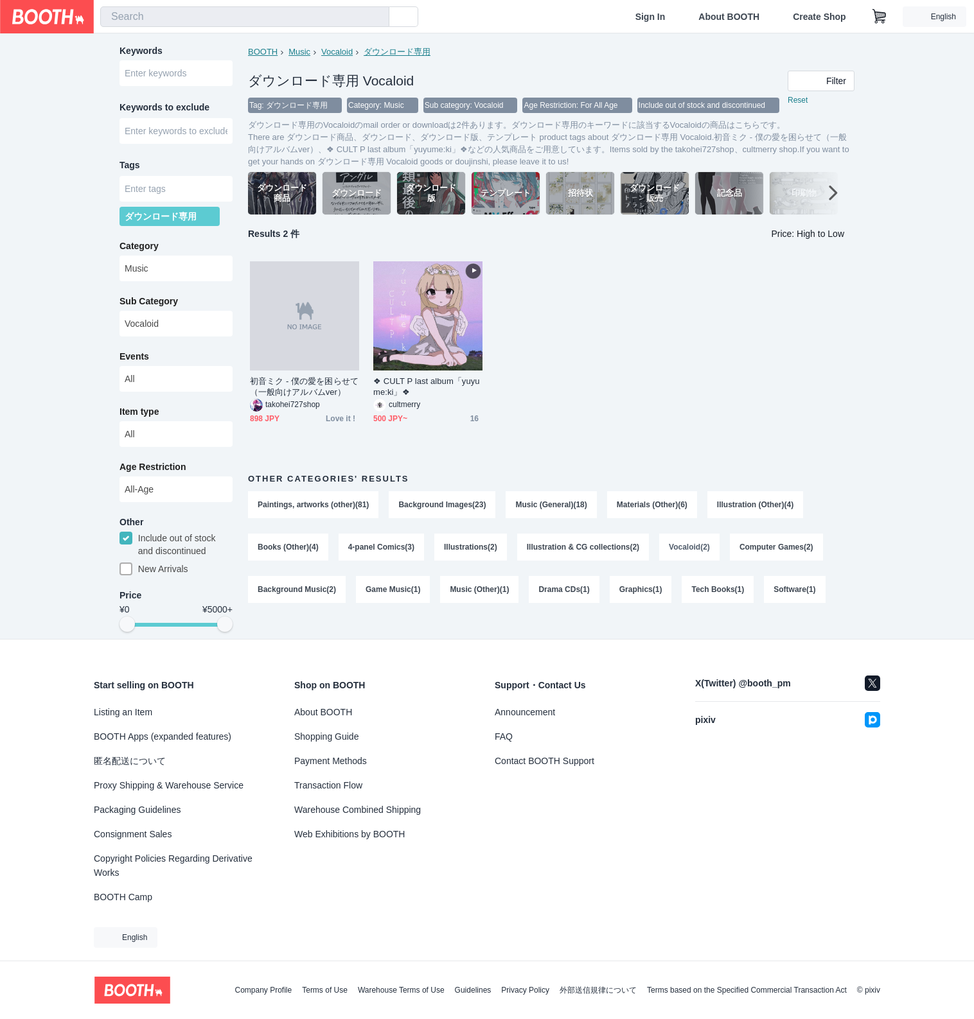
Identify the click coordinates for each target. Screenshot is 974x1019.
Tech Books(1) (717, 589)
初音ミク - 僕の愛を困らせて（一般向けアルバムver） (304, 386)
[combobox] (244, 16)
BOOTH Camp (123, 897)
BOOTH (263, 52)
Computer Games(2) (776, 547)
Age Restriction (153, 466)
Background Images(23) (442, 504)
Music (299, 52)
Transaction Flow (328, 785)
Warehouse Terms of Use (401, 990)
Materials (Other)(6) (652, 504)
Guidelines (473, 990)
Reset (798, 100)
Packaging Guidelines (137, 810)
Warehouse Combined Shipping (357, 810)
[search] (376, 17)
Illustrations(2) (470, 547)
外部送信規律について (598, 990)
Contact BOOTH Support (544, 761)
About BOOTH (728, 16)
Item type (139, 411)
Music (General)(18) (551, 504)
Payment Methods (330, 761)
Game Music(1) (393, 589)
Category (139, 245)
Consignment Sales (133, 834)
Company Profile (263, 990)
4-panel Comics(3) (381, 547)
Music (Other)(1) (479, 589)
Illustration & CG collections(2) (583, 547)
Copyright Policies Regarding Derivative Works (173, 865)
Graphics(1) (640, 589)
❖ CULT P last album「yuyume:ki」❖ (426, 386)
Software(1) (794, 589)
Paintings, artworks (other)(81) (313, 504)
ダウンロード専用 (397, 52)
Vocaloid (337, 52)
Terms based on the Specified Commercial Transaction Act (747, 990)
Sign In (650, 16)
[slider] (127, 624)
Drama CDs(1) (563, 589)
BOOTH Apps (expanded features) (162, 736)
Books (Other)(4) (288, 547)
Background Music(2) (297, 589)
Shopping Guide (326, 736)
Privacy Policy (525, 990)
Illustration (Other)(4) (755, 504)
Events (134, 356)
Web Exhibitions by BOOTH (349, 834)
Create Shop (819, 16)
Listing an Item (123, 712)
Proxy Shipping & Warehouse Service (169, 785)
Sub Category (149, 301)
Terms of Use (325, 990)
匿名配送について (130, 761)
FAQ (504, 736)
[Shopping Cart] (879, 16)
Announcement (525, 712)
